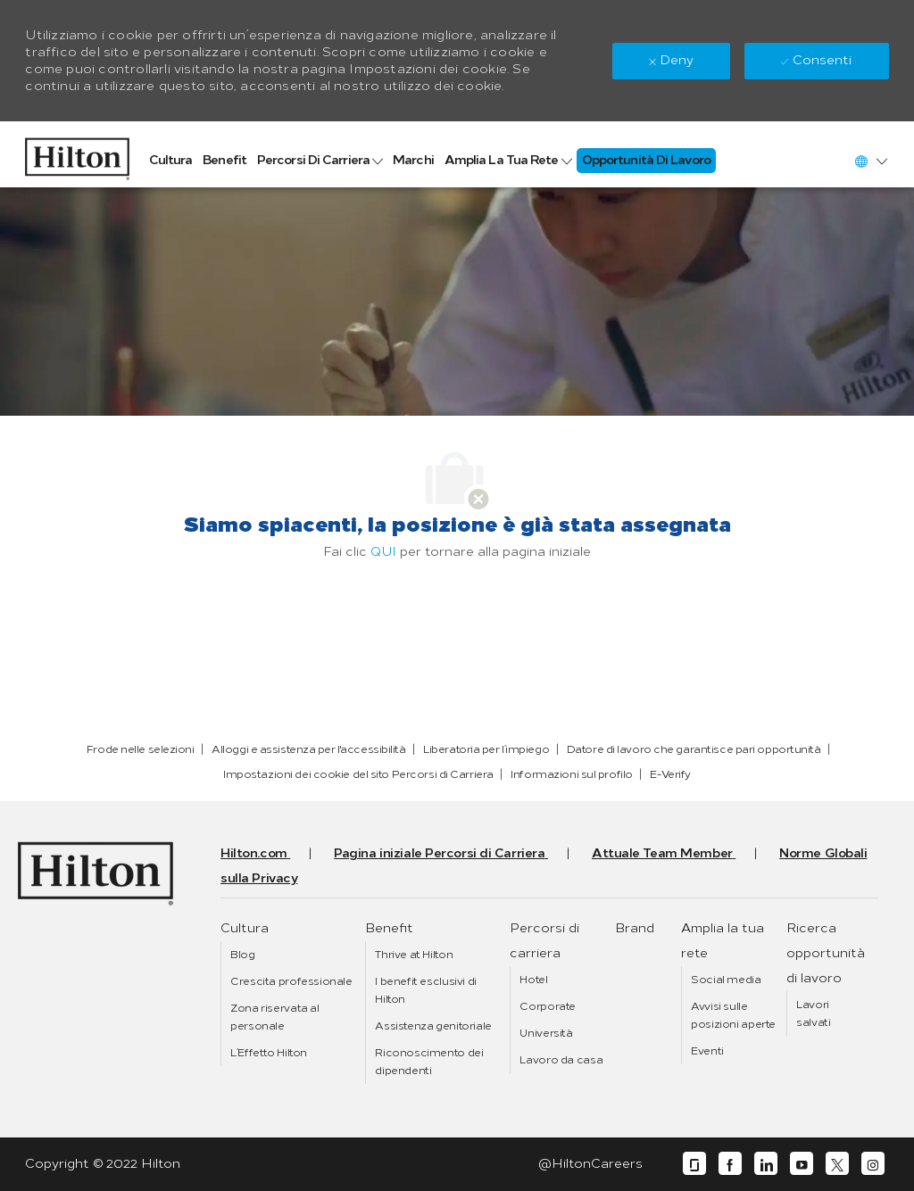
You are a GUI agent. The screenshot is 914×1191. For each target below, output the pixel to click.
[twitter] (837, 1163)
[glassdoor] (694, 1163)
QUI (383, 551)
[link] (77, 154)
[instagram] (873, 1163)
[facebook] (730, 1163)
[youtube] (801, 1163)
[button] (870, 161)
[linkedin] (766, 1163)
